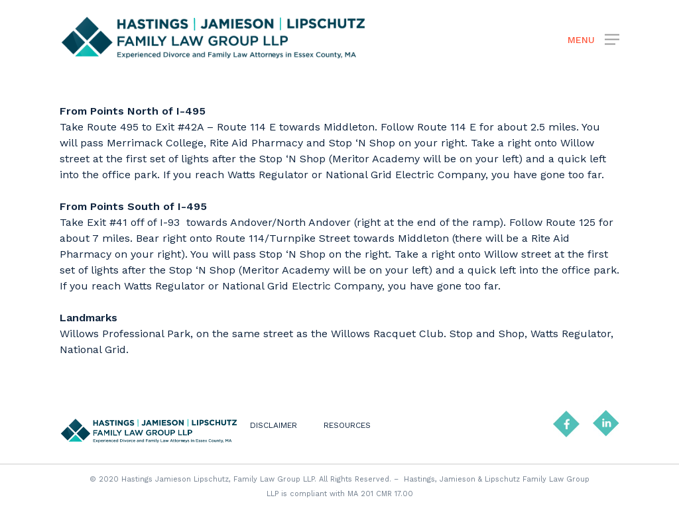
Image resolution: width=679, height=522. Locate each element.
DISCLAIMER (273, 425)
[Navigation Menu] (593, 38)
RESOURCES (347, 425)
